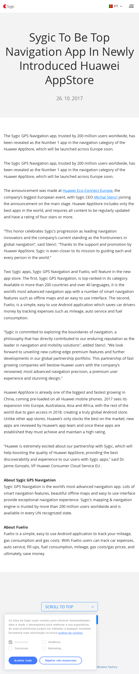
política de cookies (70, 632)
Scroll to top (69, 606)
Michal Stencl (106, 197)
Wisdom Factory (107, 667)
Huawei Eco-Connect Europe (88, 190)
